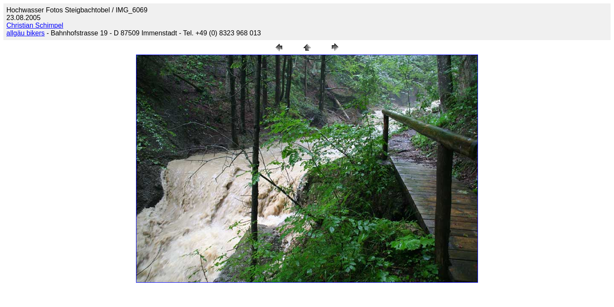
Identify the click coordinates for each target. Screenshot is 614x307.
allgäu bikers (25, 33)
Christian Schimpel (34, 25)
